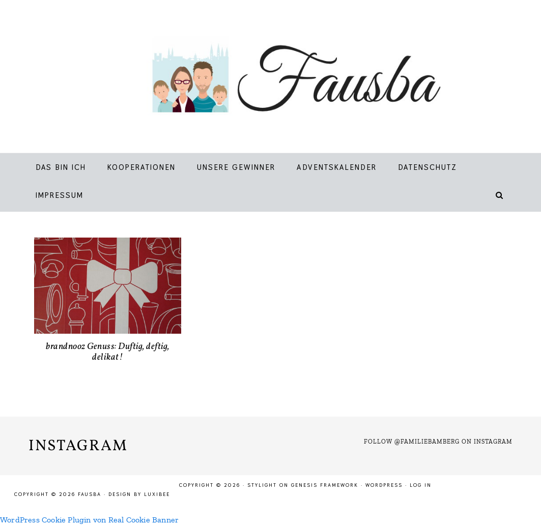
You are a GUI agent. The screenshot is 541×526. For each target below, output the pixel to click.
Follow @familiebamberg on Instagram (438, 441)
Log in (421, 485)
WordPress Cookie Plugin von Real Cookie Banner (89, 519)
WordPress (384, 485)
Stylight (262, 485)
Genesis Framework (324, 485)
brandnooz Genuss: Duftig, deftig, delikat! (107, 352)
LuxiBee (157, 494)
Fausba (282, 78)
